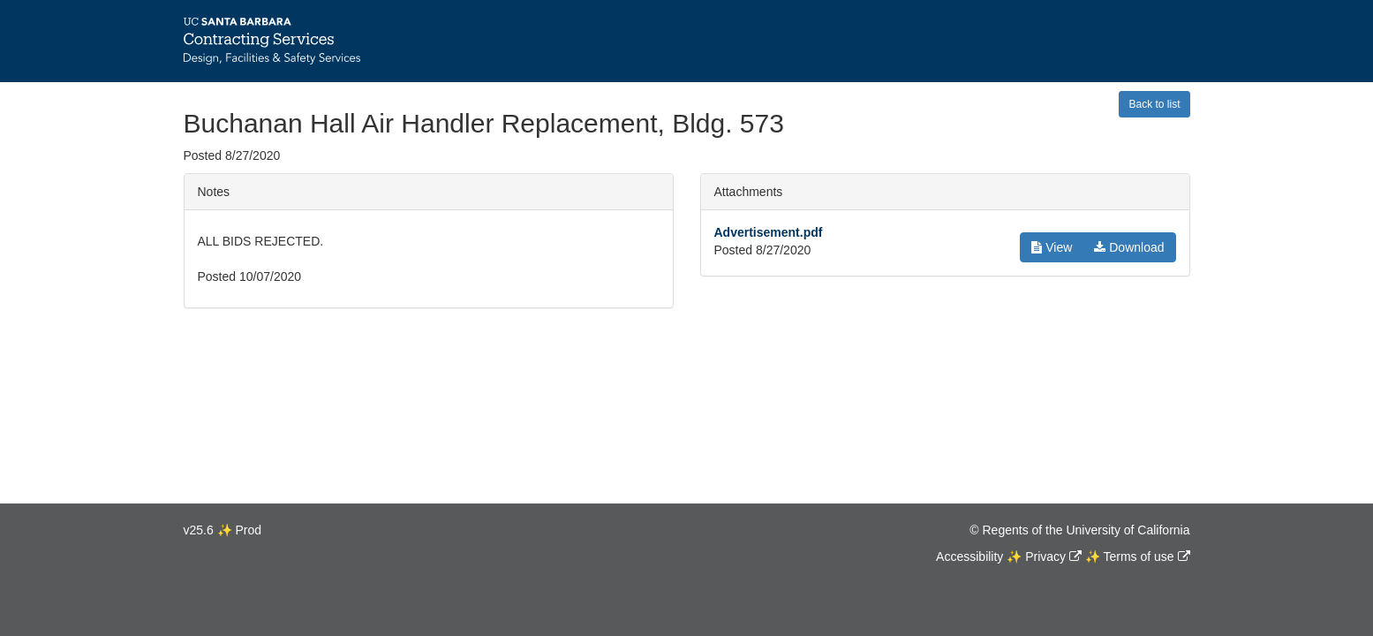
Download (1129, 247)
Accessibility (969, 556)
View (1051, 247)
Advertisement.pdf (768, 232)
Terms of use (1138, 556)
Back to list (1154, 104)
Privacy (1045, 556)
